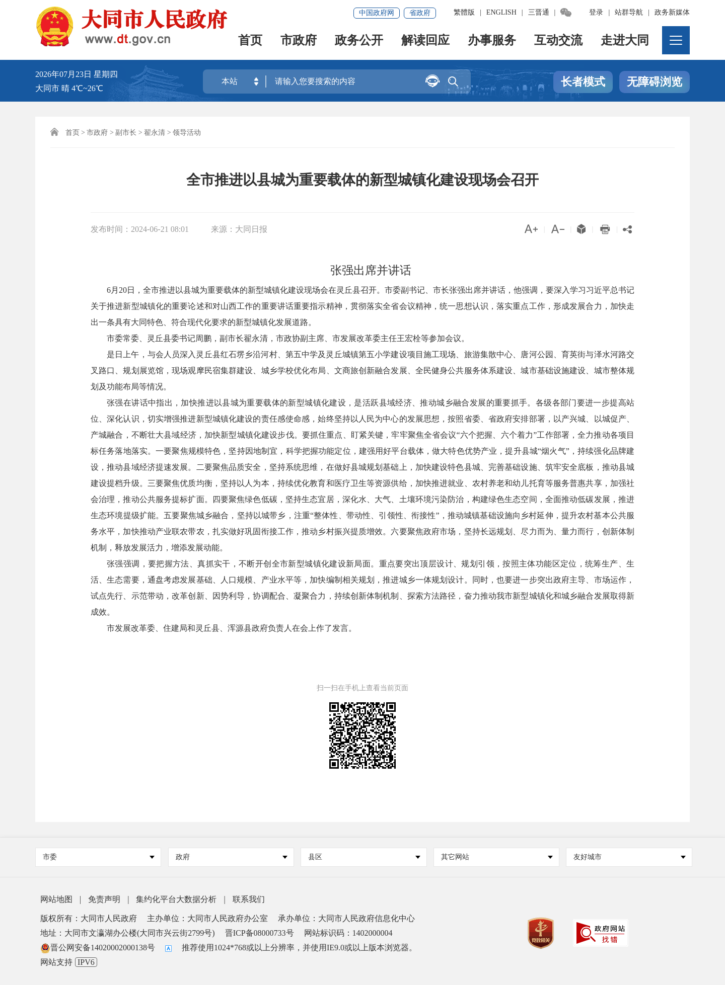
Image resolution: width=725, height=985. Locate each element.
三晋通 (538, 12)
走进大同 (625, 43)
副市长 (125, 132)
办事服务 (492, 43)
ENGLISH (501, 12)
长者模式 (583, 82)
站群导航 (629, 12)
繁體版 (464, 12)
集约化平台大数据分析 (176, 899)
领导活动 (187, 132)
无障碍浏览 (654, 82)
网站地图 (56, 899)
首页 (251, 43)
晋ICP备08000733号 (259, 933)
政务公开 (359, 43)
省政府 (419, 13)
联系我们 (249, 899)
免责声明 (104, 899)
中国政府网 (376, 13)
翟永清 (154, 132)
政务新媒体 (672, 12)
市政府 (299, 43)
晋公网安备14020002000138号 (97, 947)
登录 (596, 12)
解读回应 (426, 43)
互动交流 (559, 43)
